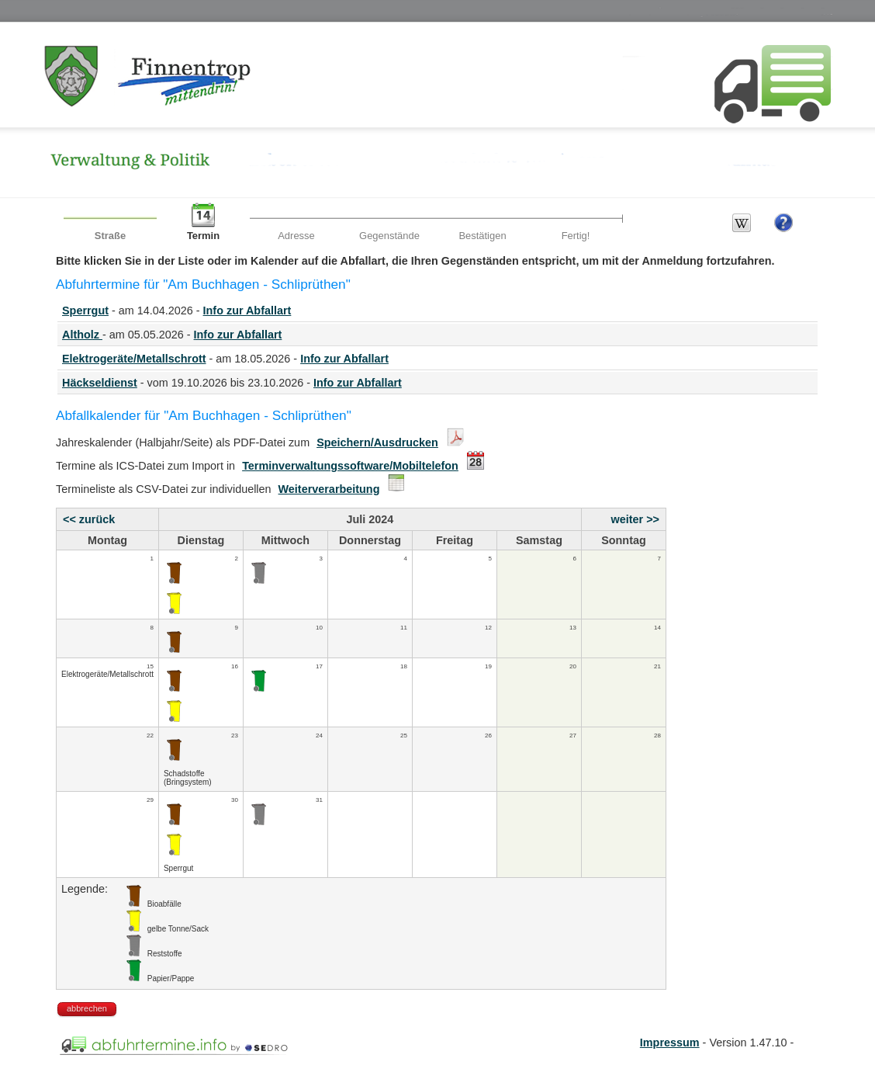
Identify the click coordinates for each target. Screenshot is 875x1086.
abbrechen (87, 1008)
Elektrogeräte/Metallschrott (134, 358)
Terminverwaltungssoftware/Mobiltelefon (350, 466)
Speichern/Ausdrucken (377, 442)
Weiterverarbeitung (329, 489)
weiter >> (635, 519)
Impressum (670, 1042)
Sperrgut (85, 310)
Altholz (82, 334)
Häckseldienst (99, 382)
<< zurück (89, 519)
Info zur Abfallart (247, 310)
